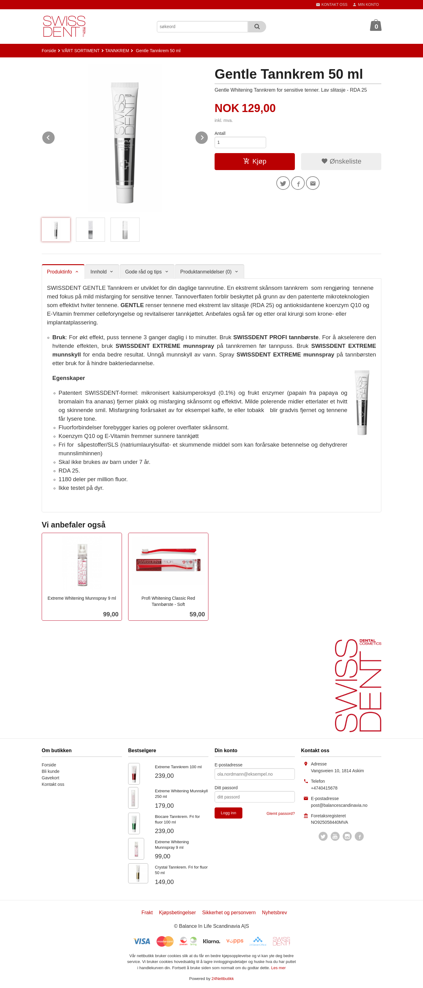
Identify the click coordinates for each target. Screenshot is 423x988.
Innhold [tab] (98, 271)
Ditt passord (226, 787)
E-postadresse (228, 764)
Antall (220, 133)
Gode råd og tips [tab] (143, 271)
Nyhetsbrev (274, 912)
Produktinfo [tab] (59, 271)
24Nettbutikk (223, 978)
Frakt (147, 912)
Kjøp (254, 161)
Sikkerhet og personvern (229, 912)
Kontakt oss (53, 784)
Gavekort (50, 777)
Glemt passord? (280, 813)
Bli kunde (51, 771)
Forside (49, 50)
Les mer (278, 967)
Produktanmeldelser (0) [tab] (206, 271)
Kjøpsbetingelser (177, 912)
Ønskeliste (341, 161)
